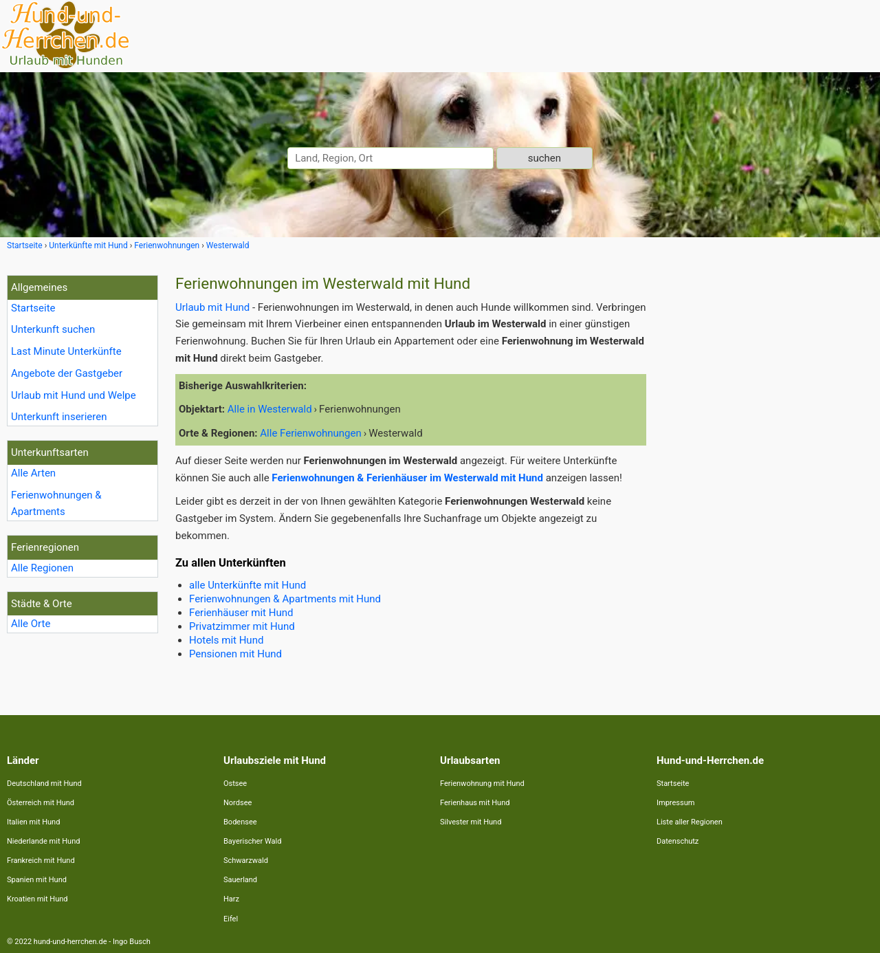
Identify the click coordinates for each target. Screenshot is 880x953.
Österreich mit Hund (40, 802)
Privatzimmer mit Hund (242, 626)
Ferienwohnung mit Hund (482, 783)
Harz (231, 899)
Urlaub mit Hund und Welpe (73, 395)
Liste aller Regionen (690, 822)
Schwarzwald (245, 860)
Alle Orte (30, 623)
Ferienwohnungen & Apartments (56, 503)
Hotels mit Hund (226, 640)
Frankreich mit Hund (41, 860)
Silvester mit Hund (470, 822)
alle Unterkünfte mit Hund (247, 585)
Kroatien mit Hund (37, 899)
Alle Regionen (42, 568)
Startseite (33, 308)
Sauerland (240, 879)
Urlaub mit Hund (212, 307)
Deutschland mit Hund (44, 783)
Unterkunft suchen (53, 329)
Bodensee (240, 822)
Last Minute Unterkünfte (66, 351)
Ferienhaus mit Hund (474, 802)
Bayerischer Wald (252, 841)
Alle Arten (33, 473)
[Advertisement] (769, 481)
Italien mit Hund (33, 822)
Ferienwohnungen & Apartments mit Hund (285, 599)
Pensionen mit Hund (235, 654)
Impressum (675, 802)
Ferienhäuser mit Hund (241, 612)
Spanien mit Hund (37, 879)
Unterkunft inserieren (59, 416)
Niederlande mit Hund (43, 841)
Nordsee (237, 802)
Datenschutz (677, 841)
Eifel (230, 918)
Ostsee (235, 783)
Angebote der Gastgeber (66, 373)
